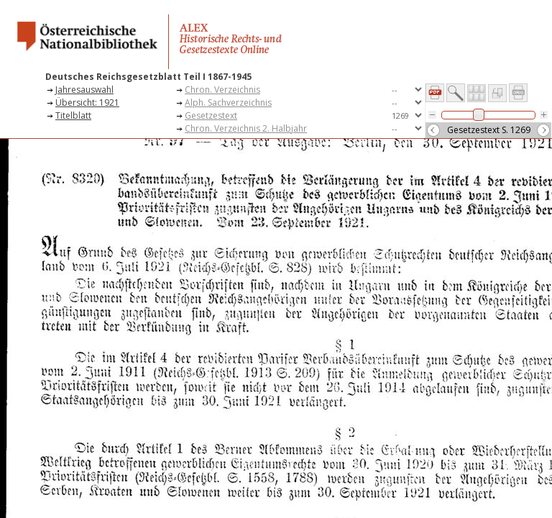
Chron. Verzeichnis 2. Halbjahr (246, 128)
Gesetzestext (211, 115)
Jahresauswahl (84, 89)
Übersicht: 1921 (87, 102)
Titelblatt (73, 115)
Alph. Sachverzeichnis (228, 102)
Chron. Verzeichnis (222, 89)
